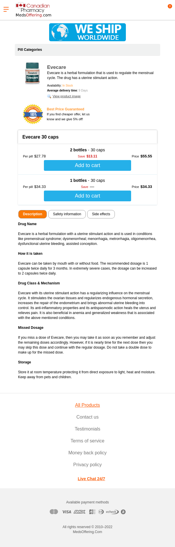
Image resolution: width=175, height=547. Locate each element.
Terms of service (87, 440)
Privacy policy (87, 464)
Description (32, 214)
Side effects (101, 214)
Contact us (87, 417)
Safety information (67, 214)
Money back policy (87, 452)
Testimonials (87, 428)
